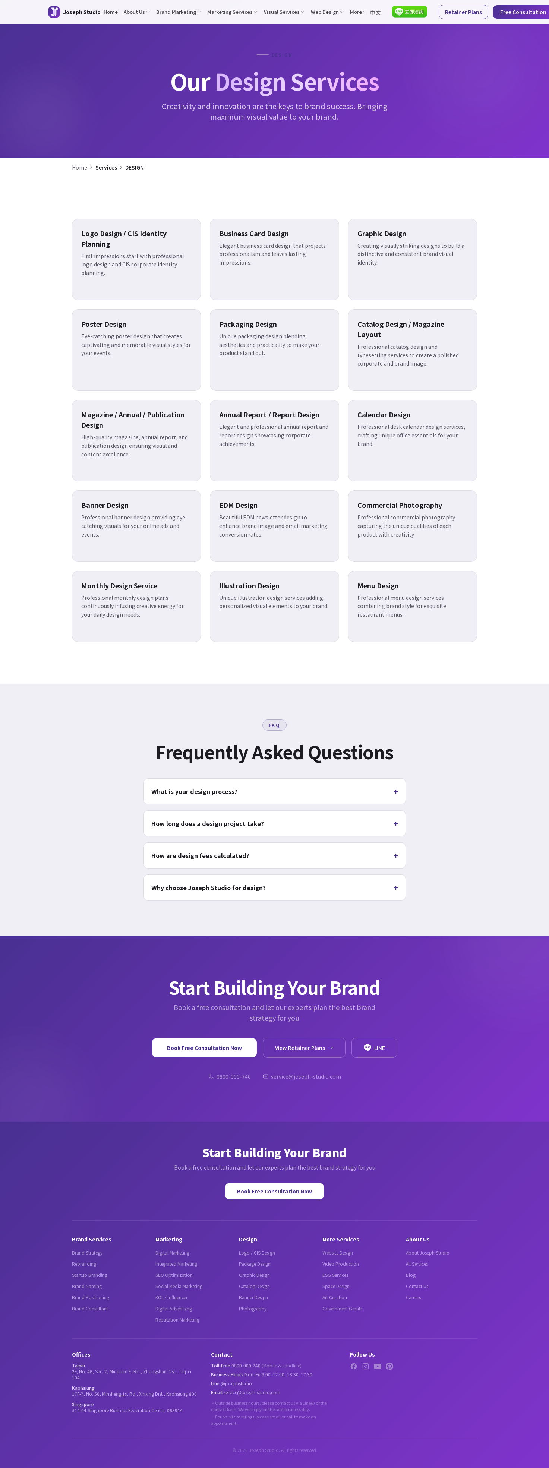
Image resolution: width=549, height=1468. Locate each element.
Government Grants (342, 1308)
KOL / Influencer (171, 1297)
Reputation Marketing (177, 1319)
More (358, 11)
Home (111, 11)
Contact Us (417, 1286)
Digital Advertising (173, 1308)
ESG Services (335, 1275)
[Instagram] (365, 1366)
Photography (252, 1308)
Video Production (340, 1263)
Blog (411, 1275)
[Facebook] (353, 1366)
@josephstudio (236, 1383)
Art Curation (334, 1297)
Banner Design (253, 1297)
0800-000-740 (229, 1076)
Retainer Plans (463, 12)
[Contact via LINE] (410, 12)
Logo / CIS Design (257, 1252)
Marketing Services (232, 11)
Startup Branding (89, 1275)
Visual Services (284, 11)
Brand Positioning (90, 1297)
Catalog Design (254, 1286)
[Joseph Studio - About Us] (74, 12)
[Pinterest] (389, 1366)
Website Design (337, 1252)
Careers (413, 1297)
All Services (417, 1263)
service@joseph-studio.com (302, 1076)
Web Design (327, 11)
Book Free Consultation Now (204, 1047)
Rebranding (84, 1263)
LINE (374, 1047)
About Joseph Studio (427, 1252)
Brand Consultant (90, 1308)
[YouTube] (377, 1366)
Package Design (255, 1263)
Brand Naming (87, 1286)
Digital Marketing (172, 1252)
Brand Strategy (87, 1252)
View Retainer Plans (304, 1047)
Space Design (336, 1286)
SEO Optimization (174, 1275)
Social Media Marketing (178, 1286)
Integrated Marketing (176, 1263)
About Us (137, 11)
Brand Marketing (178, 11)
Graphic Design (254, 1275)
